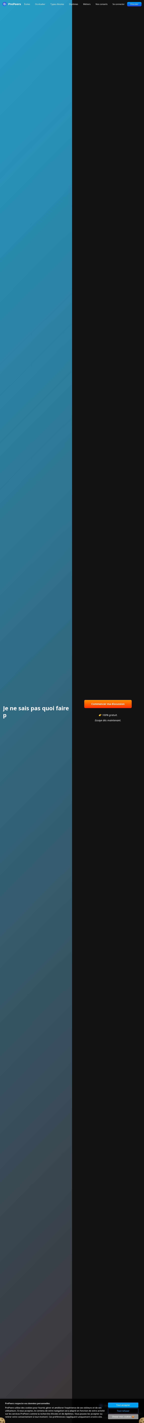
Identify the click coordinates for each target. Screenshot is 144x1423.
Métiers (87, 4)
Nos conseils (102, 4)
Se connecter (119, 4)
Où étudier (40, 4)
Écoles (27, 4)
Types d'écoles (57, 4)
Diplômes (73, 4)
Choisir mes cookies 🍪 (123, 1416)
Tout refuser (123, 1410)
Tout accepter (123, 1405)
